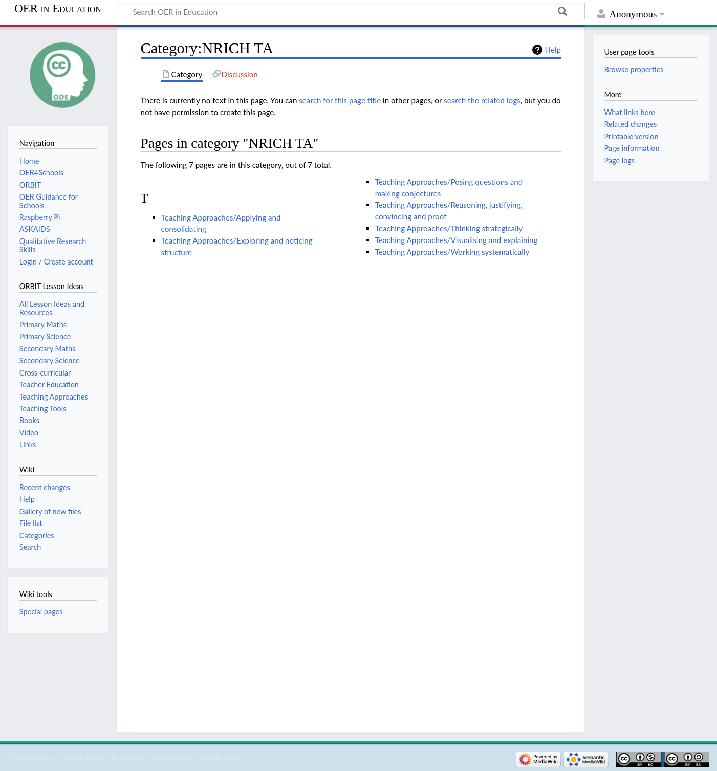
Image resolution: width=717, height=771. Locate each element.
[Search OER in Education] (350, 11)
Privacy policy (31, 757)
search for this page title (340, 100)
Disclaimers (172, 757)
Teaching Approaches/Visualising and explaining (456, 240)
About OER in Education (103, 757)
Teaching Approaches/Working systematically (452, 251)
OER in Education (57, 8)
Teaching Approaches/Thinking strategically (449, 228)
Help (553, 49)
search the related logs (482, 100)
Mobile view (220, 757)
